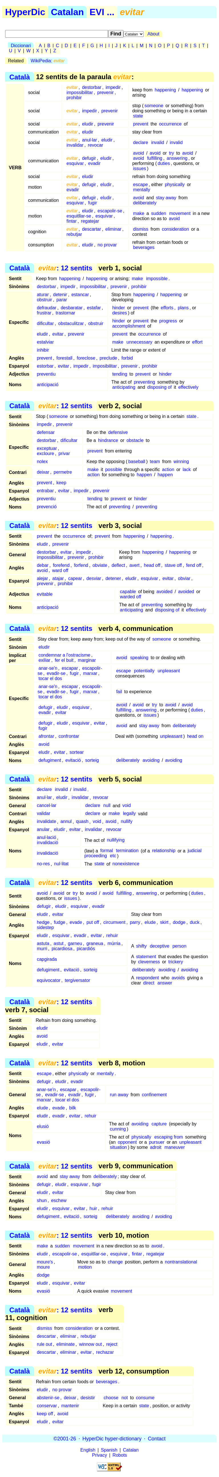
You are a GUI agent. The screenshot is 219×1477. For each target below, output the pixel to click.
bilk (72, 1107)
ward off (60, 570)
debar (42, 565)
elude (150, 922)
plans (183, 307)
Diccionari (21, 45)
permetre (63, 472)
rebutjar (74, 234)
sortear (77, 752)
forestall (64, 358)
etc (113, 856)
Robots (120, 1455)
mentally (141, 189)
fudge (59, 922)
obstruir (44, 299)
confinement (154, 1094)
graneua (94, 943)
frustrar (44, 312)
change (115, 1261)
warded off (130, 596)
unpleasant (169, 670)
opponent (127, 1142)
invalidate (46, 821)
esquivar (75, 163)
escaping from (168, 1137)
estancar (80, 294)
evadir (94, 163)
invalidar (75, 145)
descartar (91, 229)
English (87, 1450)
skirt (164, 922)
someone (154, 105)
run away (119, 1094)
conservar (47, 1405)
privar (64, 453)
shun (42, 1200)
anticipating (123, 387)
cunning (118, 1129)
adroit (155, 1147)
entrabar (45, 490)
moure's (45, 1261)
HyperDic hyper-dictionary (111, 1438)
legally (129, 813)
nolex (42, 461)
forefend (61, 565)
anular (43, 829)
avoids (178, 977)
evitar (58, 334)
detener (113, 578)
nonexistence (125, 864)
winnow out (90, 1344)
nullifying (116, 840)
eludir (87, 123)
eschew (58, 1200)
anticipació (47, 384)
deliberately (145, 202)
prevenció (46, 506)
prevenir (105, 92)
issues (139, 168)
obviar (184, 578)
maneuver (175, 1147)
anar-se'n (47, 668)
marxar (90, 673)
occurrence (170, 123)
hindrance (108, 440)
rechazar (105, 1352)
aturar (43, 294)
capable (128, 591)
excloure (45, 453)
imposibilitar (105, 366)
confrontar (68, 736)
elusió (43, 1126)
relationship (163, 850)
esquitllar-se (78, 216)
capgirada (47, 959)
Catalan (67, 12)
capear (75, 578)
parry (135, 922)
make (138, 213)
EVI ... (102, 12)
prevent (140, 123)
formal (106, 850)
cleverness (149, 961)
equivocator (48, 980)
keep (61, 482)
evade (76, 922)
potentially (144, 670)
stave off (173, 565)
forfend (81, 565)
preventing (144, 382)
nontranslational (181, 1261)
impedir (113, 87)
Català (19, 77)
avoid (138, 153)
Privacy (99, 1455)
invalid (157, 142)
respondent (147, 977)
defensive (118, 432)
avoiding (151, 760)
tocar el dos (50, 678)
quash (82, 821)
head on (195, 736)
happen (144, 474)
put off (92, 922)
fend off (193, 565)
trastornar (65, 312)
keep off (45, 1413)
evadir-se (56, 673)
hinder (118, 307)
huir (93, 1208)
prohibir (74, 97)
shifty (141, 946)
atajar (58, 578)
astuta (43, 943)
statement (146, 956)
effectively (188, 387)
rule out (44, 1344)
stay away (166, 197)
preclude (108, 358)
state (138, 115)
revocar (95, 145)
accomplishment (128, 326)
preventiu (46, 374)
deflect (118, 565)
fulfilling (154, 158)
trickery (175, 961)
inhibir (43, 350)
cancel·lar (46, 805)
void (126, 805)
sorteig (92, 760)
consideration (175, 229)
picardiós (86, 948)
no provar (107, 244)
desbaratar (72, 307)
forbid (127, 358)
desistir (87, 1397)
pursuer (157, 1142)
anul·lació (46, 837)
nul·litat (61, 864)
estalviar (45, 342)
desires (119, 312)
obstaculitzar (71, 323)
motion (85, 1267)
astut (59, 943)
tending (119, 374)
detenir (60, 294)
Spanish (109, 1450)
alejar (42, 578)
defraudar (46, 307)
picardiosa (62, 948)
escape (140, 184)
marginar (87, 660)
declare (140, 142)
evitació (73, 760)
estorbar (45, 366)
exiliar (44, 660)
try (171, 153)
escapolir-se (110, 210)
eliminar (113, 229)
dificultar (45, 323)
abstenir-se (48, 1397)
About (153, 33)
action (168, 469)
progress (168, 320)
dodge (179, 922)
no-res (43, 864)
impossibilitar (79, 92)
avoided (165, 591)
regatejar (90, 221)
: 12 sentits (65, 268)
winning (181, 461)
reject (111, 1344)
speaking (139, 657)
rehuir (112, 935)
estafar (94, 307)
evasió (43, 1142)
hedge (43, 922)
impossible (157, 278)
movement (179, 213)
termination (127, 850)
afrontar (46, 736)
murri (42, 948)
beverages (144, 247)
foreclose (86, 358)
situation (118, 1147)
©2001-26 (65, 1438)
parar (61, 299)
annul (66, 821)
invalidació (47, 842)
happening (165, 89)
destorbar (92, 87)
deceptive (159, 946)
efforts (167, 307)
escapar (70, 668)
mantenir (70, 1405)
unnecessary (140, 342)
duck (195, 922)
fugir (92, 202)
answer (164, 982)
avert (134, 565)
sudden (158, 213)
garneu (75, 943)
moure (43, 1267)
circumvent (114, 922)
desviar (93, 578)
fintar (71, 221)
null (106, 805)
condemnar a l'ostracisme (64, 655)
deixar (43, 472)
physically (174, 184)
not (124, 1397)
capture (159, 1123)
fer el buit (64, 660)
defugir (89, 158)
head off (152, 565)
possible (113, 469)
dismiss (140, 229)
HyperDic (25, 12)
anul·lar (89, 139)
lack (187, 469)
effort (197, 342)
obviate (99, 565)
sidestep (45, 927)
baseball (136, 461)
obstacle (135, 440)
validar (43, 813)
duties (164, 163)
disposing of (159, 387)
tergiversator (77, 980)
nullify (127, 821)
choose (111, 1397)
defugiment (49, 760)
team (155, 461)
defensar (45, 432)
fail (119, 691)
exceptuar (47, 448)
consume (145, 1397)
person (179, 946)
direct (148, 982)
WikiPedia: (48, 60)
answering (177, 158)
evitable (44, 594)
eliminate (65, 1344)
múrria (114, 943)
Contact (156, 1438)
